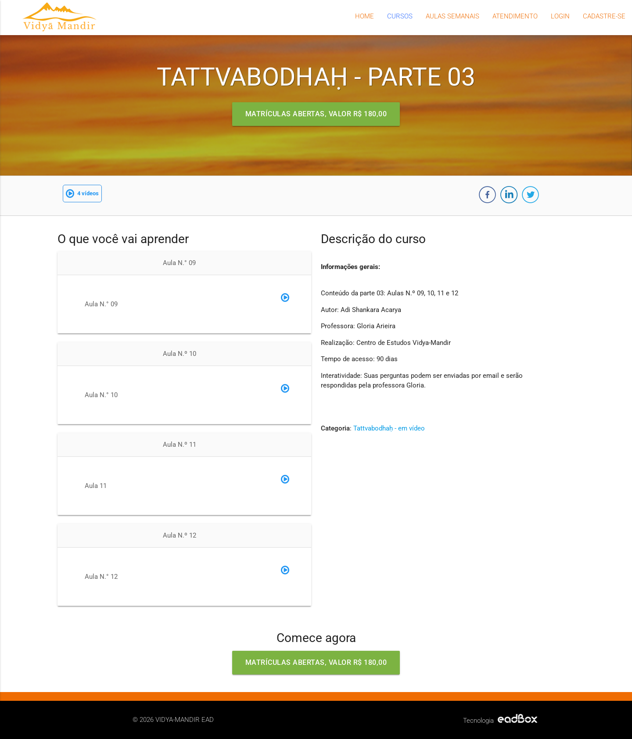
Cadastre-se (604, 16)
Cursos (400, 16)
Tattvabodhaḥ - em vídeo (389, 428)
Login (560, 16)
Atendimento (515, 16)
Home (364, 16)
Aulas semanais (452, 16)
